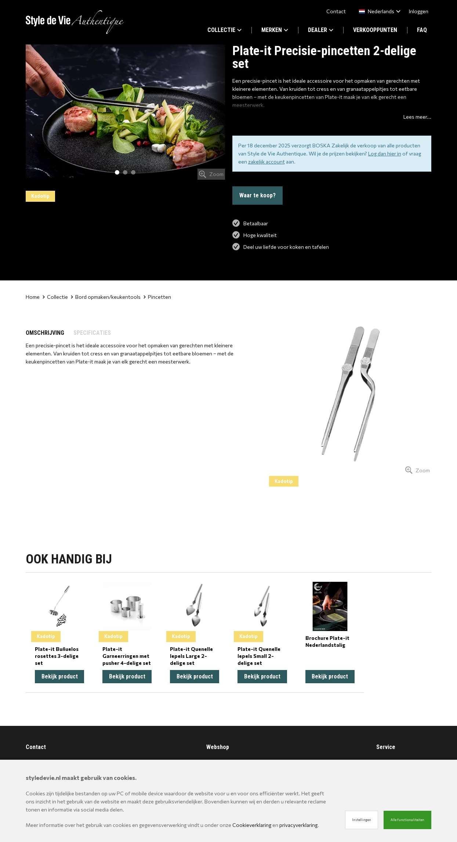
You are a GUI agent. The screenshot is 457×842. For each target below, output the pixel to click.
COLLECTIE (224, 29)
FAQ (422, 29)
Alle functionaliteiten (407, 820)
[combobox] (378, 11)
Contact (336, 11)
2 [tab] (125, 172)
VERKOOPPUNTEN (375, 29)
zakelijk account (266, 161)
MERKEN (274, 29)
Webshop (217, 747)
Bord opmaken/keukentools (106, 297)
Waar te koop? (257, 195)
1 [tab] (117, 172)
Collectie (55, 297)
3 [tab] (133, 172)
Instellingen (361, 820)
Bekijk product (59, 676)
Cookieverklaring (251, 825)
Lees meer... (417, 117)
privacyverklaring (298, 825)
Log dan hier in (384, 153)
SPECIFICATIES (92, 332)
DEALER (320, 29)
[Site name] (75, 22)
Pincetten (157, 297)
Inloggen (418, 11)
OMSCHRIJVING (45, 332)
